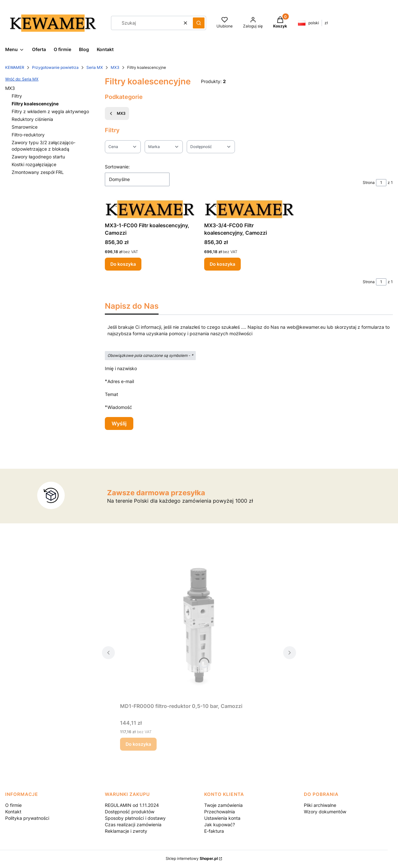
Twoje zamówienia (223, 805)
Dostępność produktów (129, 811)
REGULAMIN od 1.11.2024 (132, 805)
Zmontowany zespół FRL (38, 172)
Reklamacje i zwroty (126, 831)
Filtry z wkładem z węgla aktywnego (50, 111)
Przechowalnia (219, 811)
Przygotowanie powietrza (55, 67)
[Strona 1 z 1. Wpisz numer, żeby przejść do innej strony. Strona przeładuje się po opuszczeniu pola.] (381, 182)
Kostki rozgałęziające (34, 164)
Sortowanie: (117, 166)
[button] (199, 22)
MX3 (115, 67)
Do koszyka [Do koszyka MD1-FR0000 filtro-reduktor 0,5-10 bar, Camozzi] (138, 744)
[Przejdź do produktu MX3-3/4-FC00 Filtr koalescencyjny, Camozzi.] (248, 209)
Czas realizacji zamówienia (133, 824)
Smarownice (25, 127)
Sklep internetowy (192, 858)
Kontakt (13, 811)
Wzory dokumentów (325, 811)
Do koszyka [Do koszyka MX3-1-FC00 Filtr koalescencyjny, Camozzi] (123, 264)
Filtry (17, 96)
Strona (369, 182)
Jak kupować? (219, 824)
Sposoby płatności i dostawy (135, 818)
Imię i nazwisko (121, 368)
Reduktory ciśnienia (32, 119)
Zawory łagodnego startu (38, 156)
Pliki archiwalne (320, 805)
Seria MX (94, 67)
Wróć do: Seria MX (22, 79)
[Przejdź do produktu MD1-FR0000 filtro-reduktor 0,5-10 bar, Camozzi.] (199, 627)
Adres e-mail (120, 381)
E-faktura (214, 831)
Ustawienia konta (222, 818)
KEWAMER (14, 67)
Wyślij (119, 423)
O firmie (13, 805)
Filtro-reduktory (28, 134)
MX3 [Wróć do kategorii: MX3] (117, 113)
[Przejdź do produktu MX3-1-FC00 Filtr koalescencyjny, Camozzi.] (149, 209)
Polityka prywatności (27, 818)
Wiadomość (119, 407)
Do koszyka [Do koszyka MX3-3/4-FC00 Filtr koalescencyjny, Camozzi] (222, 264)
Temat (111, 394)
